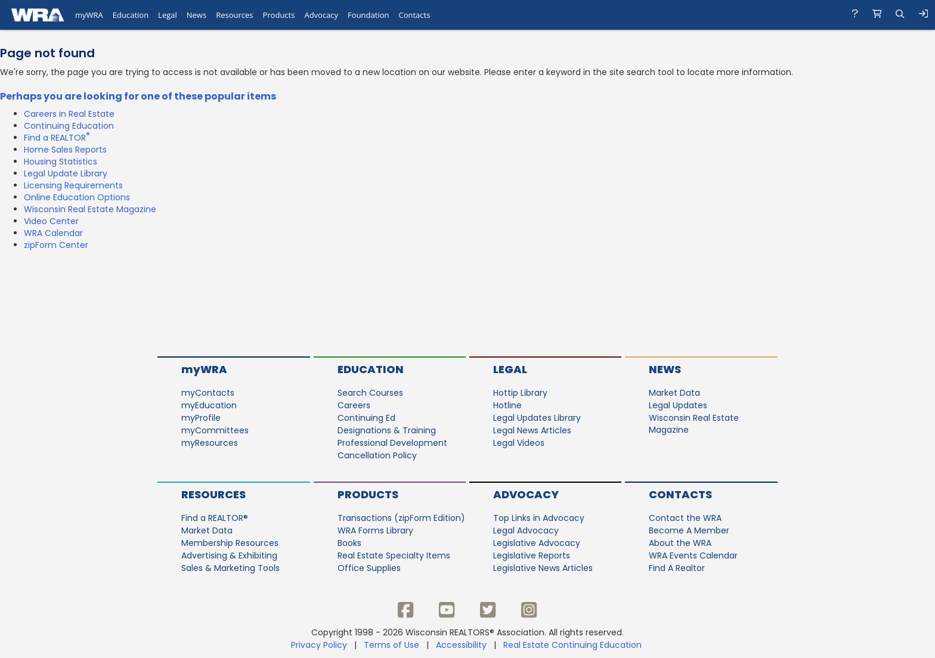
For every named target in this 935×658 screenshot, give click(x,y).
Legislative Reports (531, 555)
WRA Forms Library (375, 530)
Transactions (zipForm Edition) (401, 518)
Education (371, 369)
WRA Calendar (53, 233)
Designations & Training (387, 430)
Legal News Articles (532, 430)
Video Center (51, 221)
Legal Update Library (65, 173)
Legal (510, 369)
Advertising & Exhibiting (229, 555)
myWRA (204, 369)
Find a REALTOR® (214, 518)
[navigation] (467, 15)
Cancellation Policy (377, 455)
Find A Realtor (677, 568)
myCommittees (215, 430)
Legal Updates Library (537, 418)
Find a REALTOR (57, 138)
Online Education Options (77, 197)
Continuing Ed (366, 418)
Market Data (674, 393)
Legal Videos (518, 443)
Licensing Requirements (73, 185)
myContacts (207, 393)
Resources (213, 494)
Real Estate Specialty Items (394, 555)
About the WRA (680, 543)
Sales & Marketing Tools (230, 568)
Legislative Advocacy (536, 543)
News (665, 369)
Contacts (680, 494)
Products (368, 494)
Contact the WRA (685, 518)
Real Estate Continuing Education (573, 645)
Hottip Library (520, 393)
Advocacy (526, 494)
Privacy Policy (319, 645)
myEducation (209, 405)
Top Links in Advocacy (538, 518)
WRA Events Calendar (693, 555)
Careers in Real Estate (69, 114)
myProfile (201, 418)
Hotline (507, 405)
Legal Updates (678, 405)
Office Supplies (369, 568)
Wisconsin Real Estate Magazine (90, 209)
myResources (209, 443)
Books (349, 543)
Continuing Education (69, 126)
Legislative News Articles (543, 568)
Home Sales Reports (65, 150)
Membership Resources (229, 543)
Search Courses (370, 393)
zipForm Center (56, 245)
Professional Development (392, 443)
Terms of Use (391, 645)
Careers (354, 405)
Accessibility (461, 645)
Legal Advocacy (526, 530)
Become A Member (689, 530)
